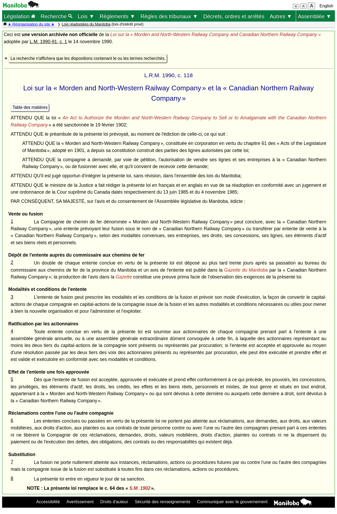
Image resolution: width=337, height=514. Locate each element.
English (326, 6)
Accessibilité (48, 501)
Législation (19, 16)
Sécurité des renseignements (162, 501)
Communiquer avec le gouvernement (232, 501)
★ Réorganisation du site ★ (31, 24)
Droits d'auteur (114, 501)
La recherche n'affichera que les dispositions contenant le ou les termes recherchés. (88, 58)
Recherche (56, 16)
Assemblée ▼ (314, 16)
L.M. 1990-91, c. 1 (48, 41)
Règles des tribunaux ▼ (169, 16)
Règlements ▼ (117, 16)
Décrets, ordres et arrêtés (233, 16)
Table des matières (30, 107)
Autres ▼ (281, 16)
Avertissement (80, 501)
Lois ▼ (86, 16)
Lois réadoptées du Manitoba (86, 24)
